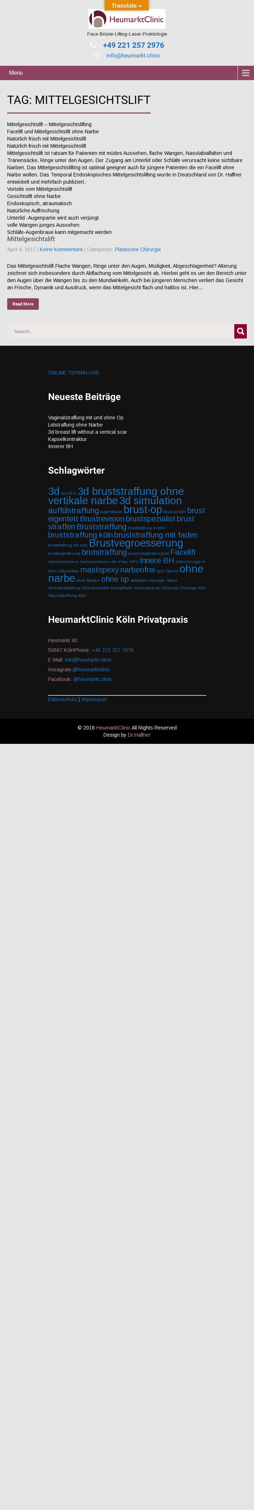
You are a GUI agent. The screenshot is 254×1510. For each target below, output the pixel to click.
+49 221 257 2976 (132, 45)
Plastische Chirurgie (138, 249)
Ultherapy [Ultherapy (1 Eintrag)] (169, 588)
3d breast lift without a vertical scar (87, 432)
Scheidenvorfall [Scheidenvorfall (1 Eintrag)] (95, 588)
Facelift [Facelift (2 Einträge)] (183, 552)
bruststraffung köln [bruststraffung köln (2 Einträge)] (80, 534)
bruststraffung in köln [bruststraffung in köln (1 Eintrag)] (146, 528)
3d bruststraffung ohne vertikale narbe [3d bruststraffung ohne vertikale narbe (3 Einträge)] (116, 495)
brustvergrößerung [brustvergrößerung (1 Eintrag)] (64, 553)
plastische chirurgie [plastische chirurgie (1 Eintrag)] (147, 580)
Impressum (94, 699)
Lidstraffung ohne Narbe (75, 425)
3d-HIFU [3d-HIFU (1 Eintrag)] (68, 493)
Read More (23, 304)
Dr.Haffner (139, 735)
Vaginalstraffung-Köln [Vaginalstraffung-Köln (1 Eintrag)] (67, 595)
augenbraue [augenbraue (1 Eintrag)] (111, 512)
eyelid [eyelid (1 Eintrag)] (163, 553)
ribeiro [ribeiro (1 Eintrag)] (171, 580)
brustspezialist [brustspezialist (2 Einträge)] (150, 518)
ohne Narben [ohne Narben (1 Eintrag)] (88, 580)
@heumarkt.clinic (92, 679)
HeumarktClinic (113, 728)
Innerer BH (60, 446)
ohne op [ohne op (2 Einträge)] (115, 579)
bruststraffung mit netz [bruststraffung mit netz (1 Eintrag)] (68, 545)
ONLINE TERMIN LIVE (73, 373)
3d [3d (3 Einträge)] (54, 491)
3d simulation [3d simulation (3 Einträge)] (150, 500)
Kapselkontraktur (67, 439)
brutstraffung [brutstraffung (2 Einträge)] (104, 552)
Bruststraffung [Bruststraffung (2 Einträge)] (101, 526)
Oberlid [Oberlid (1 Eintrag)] (172, 571)
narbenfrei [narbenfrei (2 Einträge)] (137, 569)
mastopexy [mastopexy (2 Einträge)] (99, 569)
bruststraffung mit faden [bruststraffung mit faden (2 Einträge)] (156, 534)
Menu (16, 73)
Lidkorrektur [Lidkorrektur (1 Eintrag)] (68, 571)
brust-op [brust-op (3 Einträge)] (143, 509)
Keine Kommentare (61, 249)
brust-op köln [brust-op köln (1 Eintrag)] (174, 512)
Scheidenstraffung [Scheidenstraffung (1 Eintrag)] (64, 588)
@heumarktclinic (92, 669)
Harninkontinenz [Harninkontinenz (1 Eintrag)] (63, 562)
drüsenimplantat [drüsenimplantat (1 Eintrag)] (142, 553)
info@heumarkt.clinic (132, 55)
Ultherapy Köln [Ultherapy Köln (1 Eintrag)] (193, 588)
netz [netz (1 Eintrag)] (160, 571)
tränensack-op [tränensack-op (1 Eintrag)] (147, 588)
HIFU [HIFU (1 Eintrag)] (133, 562)
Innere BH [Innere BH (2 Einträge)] (157, 560)
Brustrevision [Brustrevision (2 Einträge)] (102, 518)
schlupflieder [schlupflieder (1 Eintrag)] (122, 588)
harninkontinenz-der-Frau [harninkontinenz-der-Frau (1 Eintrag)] (104, 562)
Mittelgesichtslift (31, 239)
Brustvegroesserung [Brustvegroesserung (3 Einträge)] (136, 543)
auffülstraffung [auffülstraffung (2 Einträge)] (73, 510)
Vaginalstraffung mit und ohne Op (86, 417)
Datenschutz (62, 699)
